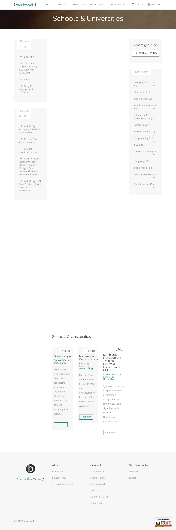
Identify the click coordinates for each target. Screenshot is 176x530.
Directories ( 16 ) (144, 92)
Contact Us (96, 502)
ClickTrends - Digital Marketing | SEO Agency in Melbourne (29, 68)
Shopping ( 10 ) (144, 161)
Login (137, 4)
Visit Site (61, 425)
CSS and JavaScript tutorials (28, 150)
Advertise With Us (99, 496)
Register (155, 4)
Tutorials (79, 4)
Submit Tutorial (98, 477)
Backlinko (26, 56)
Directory (117, 4)
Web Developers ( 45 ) (145, 176)
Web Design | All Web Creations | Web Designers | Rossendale (30, 186)
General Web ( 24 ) (144, 99)
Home (49, 4)
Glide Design (62, 356)
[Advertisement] (88, 61)
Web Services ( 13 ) (144, 185)
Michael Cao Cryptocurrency (89, 358)
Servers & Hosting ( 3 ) (145, 153)
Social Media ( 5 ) (144, 167)
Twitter (132, 477)
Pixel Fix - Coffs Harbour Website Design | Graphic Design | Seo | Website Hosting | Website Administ (29, 166)
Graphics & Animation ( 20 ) (145, 107)
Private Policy (59, 477)
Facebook (134, 471)
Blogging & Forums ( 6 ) (144, 84)
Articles (63, 4)
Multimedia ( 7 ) (144, 124)
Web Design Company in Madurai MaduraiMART (29, 129)
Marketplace (98, 4)
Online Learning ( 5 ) (144, 132)
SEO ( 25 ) (144, 144)
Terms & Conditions (62, 484)
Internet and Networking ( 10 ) (144, 117)
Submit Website (98, 484)
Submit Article (97, 471)
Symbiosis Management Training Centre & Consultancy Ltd (112, 362)
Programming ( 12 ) (144, 139)
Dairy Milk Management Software (26, 89)
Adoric (24, 79)
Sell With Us (96, 490)
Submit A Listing (146, 53)
